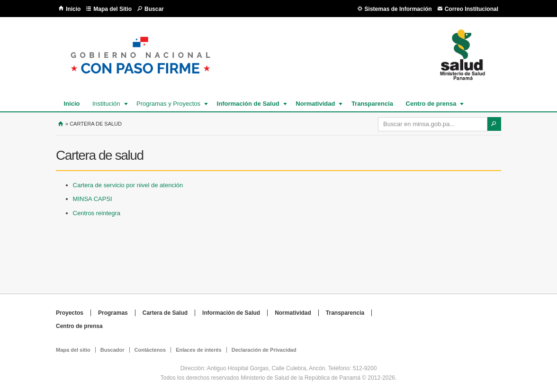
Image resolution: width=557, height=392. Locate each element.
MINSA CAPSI (92, 198)
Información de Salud (247, 103)
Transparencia (372, 103)
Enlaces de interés (199, 350)
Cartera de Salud (165, 313)
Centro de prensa (430, 103)
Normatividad (315, 103)
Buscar (154, 9)
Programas (113, 313)
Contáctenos (150, 350)
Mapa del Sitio (112, 9)
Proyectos (69, 313)
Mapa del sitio (73, 350)
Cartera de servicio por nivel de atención (128, 185)
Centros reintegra (96, 213)
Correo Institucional (471, 9)
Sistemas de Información (398, 9)
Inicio (73, 9)
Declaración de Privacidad (264, 350)
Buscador (112, 350)
